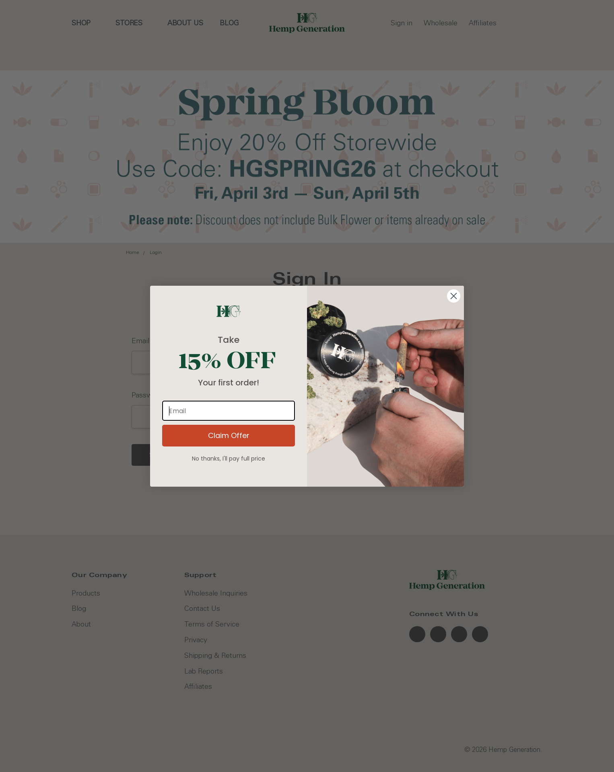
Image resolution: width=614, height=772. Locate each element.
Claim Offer (228, 435)
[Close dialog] (454, 296)
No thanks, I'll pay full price (228, 459)
